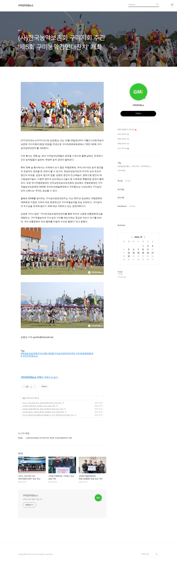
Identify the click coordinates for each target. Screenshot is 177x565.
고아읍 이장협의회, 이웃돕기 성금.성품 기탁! (38, 406)
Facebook (122, 206)
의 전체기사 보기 (39, 377)
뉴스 (23, 398)
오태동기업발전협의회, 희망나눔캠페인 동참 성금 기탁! (42, 409)
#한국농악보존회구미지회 (33, 353)
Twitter (132, 206)
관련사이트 (145, 554)
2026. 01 (138, 237)
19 (129, 256)
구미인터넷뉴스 (25, 5)
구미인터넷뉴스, (145, 166)
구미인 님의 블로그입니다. (32, 499)
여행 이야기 (123, 143)
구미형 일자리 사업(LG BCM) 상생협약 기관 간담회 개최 (43, 412)
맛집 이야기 (123, 139)
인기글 (127, 181)
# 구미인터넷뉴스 (29, 356)
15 (143, 253)
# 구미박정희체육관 (83, 353)
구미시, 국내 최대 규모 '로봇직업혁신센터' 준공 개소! (41, 403)
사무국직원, (122, 171)
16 (148, 253)
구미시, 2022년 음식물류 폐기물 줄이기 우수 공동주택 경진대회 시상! (48, 415)
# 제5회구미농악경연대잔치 (60, 353)
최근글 (120, 181)
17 (152, 253)
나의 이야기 (123, 134)
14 (138, 253)
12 (129, 253)
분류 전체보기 (127, 129)
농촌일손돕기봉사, (124, 166)
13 (134, 253)
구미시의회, (135, 166)
